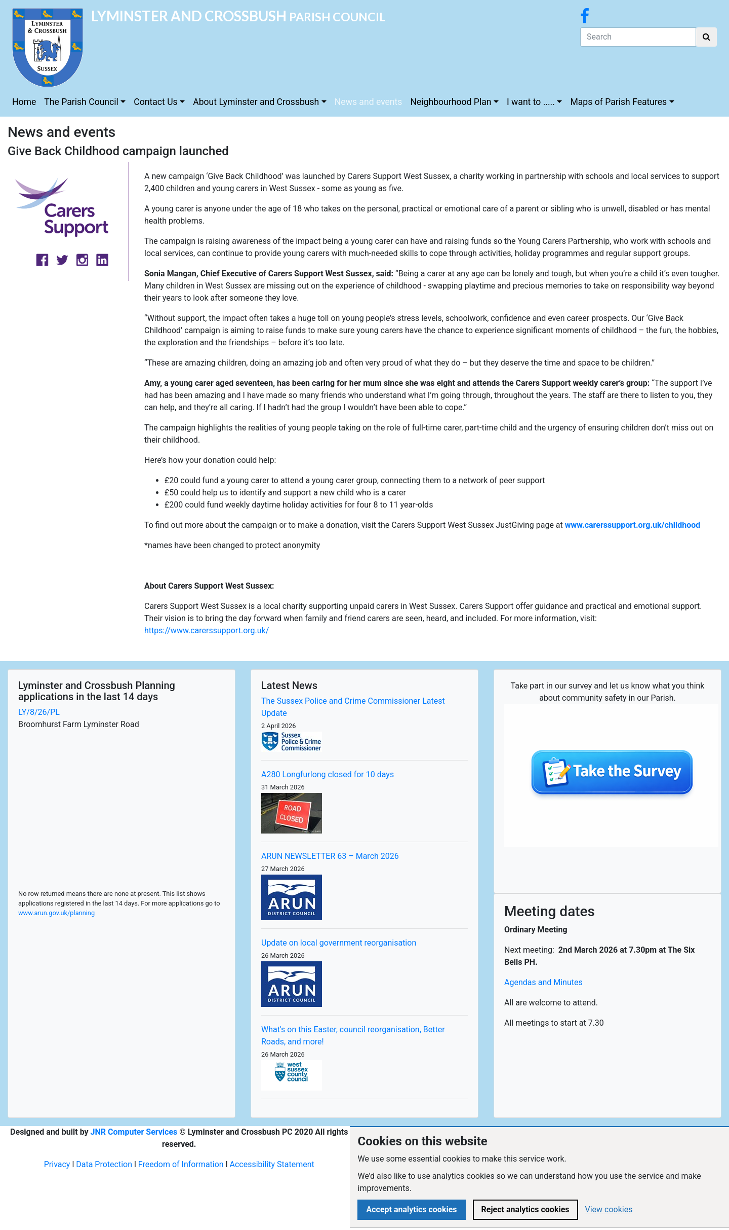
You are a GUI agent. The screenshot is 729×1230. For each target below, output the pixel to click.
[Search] (638, 37)
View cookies (609, 1209)
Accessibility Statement (272, 1164)
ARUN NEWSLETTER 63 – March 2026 (330, 856)
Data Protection (104, 1164)
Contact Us (155, 102)
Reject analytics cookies (525, 1209)
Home (24, 102)
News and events (368, 102)
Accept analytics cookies (411, 1209)
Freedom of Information (181, 1164)
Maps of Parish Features (618, 102)
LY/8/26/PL (39, 712)
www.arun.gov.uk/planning (56, 913)
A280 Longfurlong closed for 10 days (327, 774)
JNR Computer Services (134, 1132)
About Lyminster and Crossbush (256, 102)
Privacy (57, 1164)
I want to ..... (531, 102)
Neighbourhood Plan (450, 102)
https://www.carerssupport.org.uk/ (206, 630)
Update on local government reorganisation (338, 943)
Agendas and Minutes (543, 982)
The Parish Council (81, 102)
